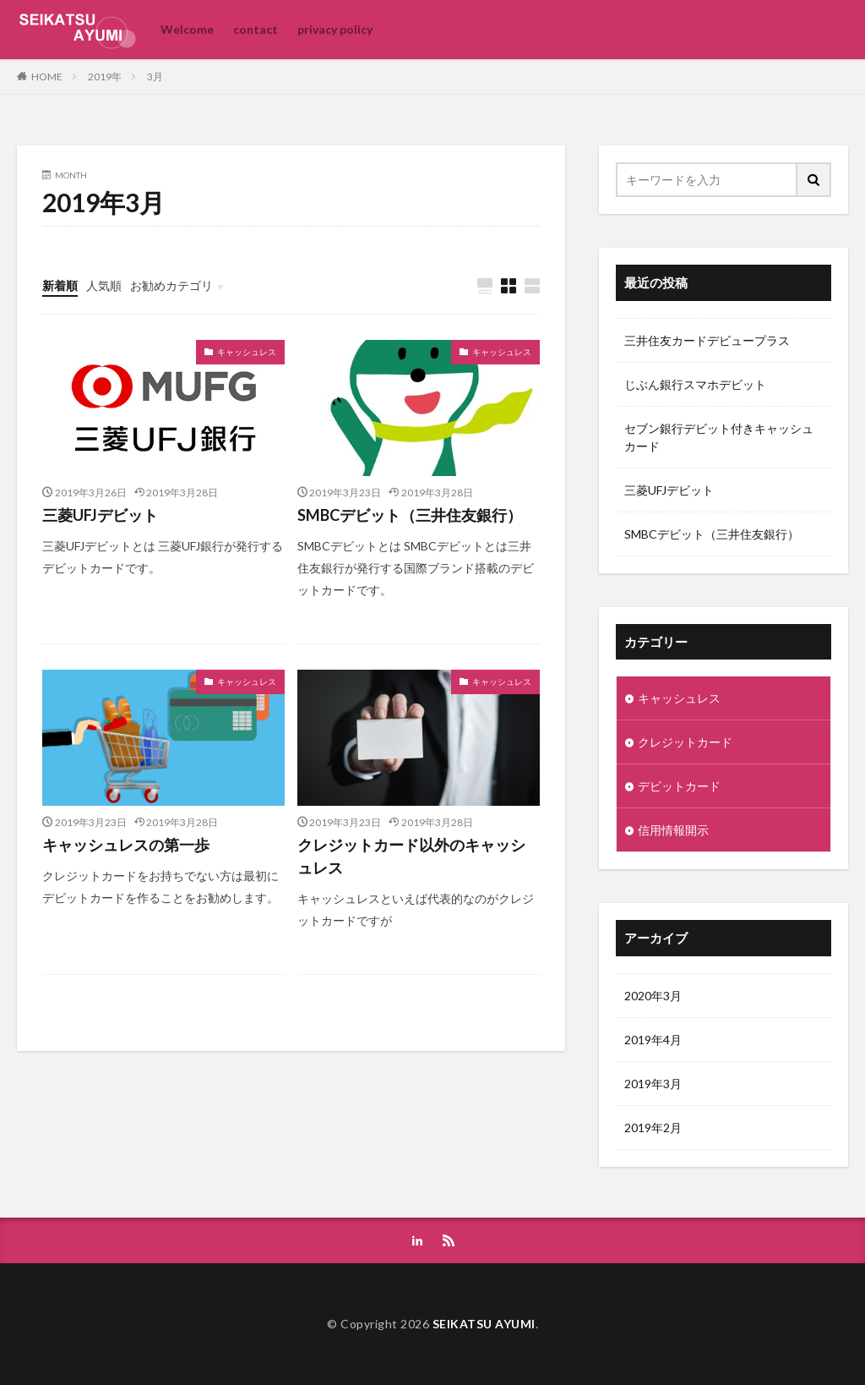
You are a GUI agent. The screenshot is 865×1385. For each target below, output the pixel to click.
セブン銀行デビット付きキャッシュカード (718, 437)
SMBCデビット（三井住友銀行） (409, 515)
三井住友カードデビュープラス (707, 340)
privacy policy (335, 29)
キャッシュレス (246, 352)
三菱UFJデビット (100, 515)
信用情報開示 (673, 830)
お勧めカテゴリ (171, 285)
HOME (47, 76)
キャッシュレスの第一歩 (125, 844)
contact (255, 29)
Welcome (187, 29)
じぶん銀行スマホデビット (695, 384)
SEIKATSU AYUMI (484, 1324)
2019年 (105, 76)
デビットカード (679, 786)
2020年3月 (653, 995)
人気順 (104, 285)
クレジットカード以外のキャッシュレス (411, 856)
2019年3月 (653, 1083)
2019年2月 (653, 1127)
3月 (155, 76)
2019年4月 (653, 1039)
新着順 (60, 285)
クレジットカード (685, 742)
